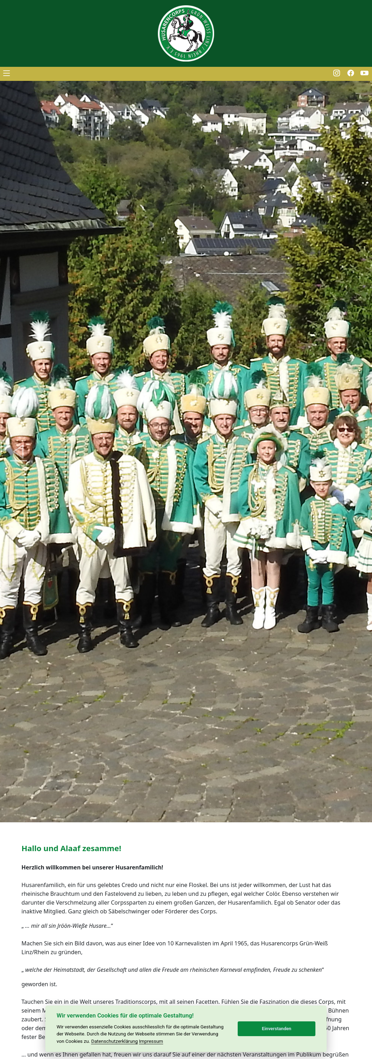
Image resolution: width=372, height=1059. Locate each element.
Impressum (151, 1041)
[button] (18, 451)
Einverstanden (276, 1028)
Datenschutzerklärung (114, 1041)
